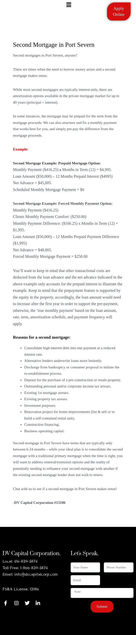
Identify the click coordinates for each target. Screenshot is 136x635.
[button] (68, 5)
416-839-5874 (25, 561)
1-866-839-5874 (34, 568)
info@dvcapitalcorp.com (36, 574)
